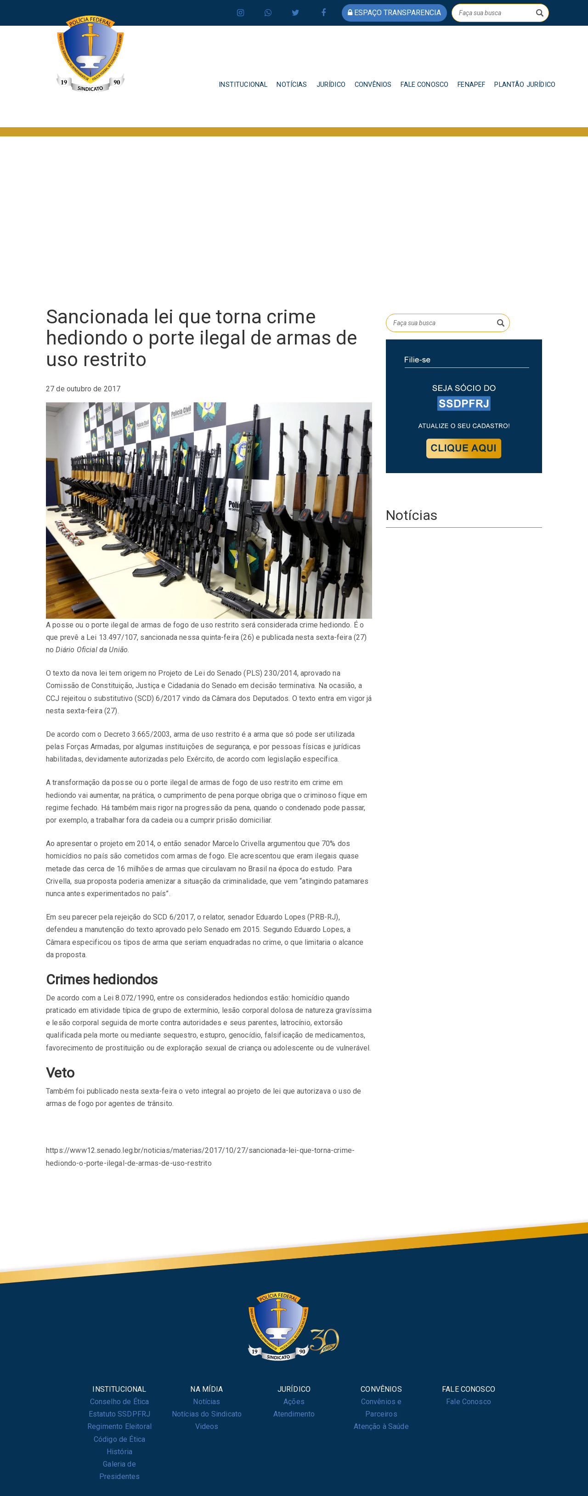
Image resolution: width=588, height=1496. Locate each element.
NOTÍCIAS (292, 85)
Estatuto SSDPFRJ (120, 1414)
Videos (207, 1426)
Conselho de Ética (119, 1401)
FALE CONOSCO (424, 85)
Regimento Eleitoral (119, 1426)
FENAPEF (471, 85)
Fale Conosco (468, 1401)
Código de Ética (119, 1439)
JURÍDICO (331, 85)
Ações (294, 1401)
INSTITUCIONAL (243, 85)
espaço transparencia (394, 12)
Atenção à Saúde (381, 1426)
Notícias (206, 1401)
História (119, 1451)
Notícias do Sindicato (207, 1414)
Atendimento (294, 1414)
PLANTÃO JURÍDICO (524, 85)
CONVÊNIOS (373, 85)
